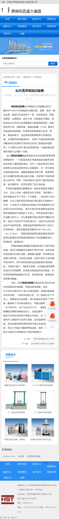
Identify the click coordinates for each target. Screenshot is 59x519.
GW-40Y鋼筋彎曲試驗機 (43, 385)
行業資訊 (38, 77)
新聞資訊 (51, 19)
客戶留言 (36, 26)
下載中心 (7, 33)
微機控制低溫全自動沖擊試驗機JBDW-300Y (22, 385)
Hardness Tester (9, 456)
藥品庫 (21, 456)
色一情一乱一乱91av (8, 517)
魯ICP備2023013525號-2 (27, 498)
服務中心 (7, 26)
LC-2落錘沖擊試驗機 (16, 412)
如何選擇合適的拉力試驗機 (42, 344)
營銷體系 (22, 26)
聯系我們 (51, 26)
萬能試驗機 (19, 123)
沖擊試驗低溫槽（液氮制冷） (16, 439)
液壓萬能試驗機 (33, 456)
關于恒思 (22, 19)
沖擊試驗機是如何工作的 (43, 339)
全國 (22, 33)
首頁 (7, 19)
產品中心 (36, 19)
